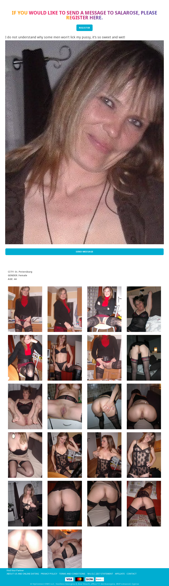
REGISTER (84, 27)
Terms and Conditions (72, 573)
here (95, 17)
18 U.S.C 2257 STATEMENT (100, 573)
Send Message (84, 251)
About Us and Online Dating (23, 573)
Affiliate (120, 573)
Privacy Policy (49, 573)
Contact (132, 573)
